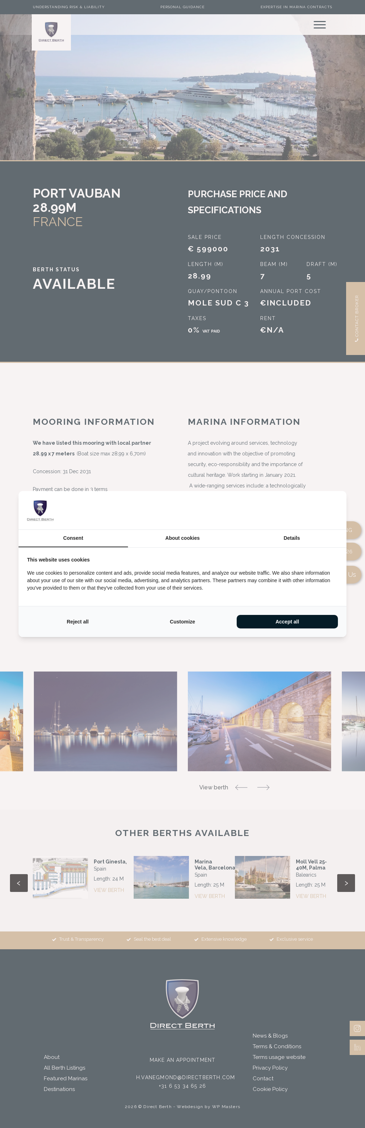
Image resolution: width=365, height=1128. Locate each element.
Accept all (287, 622)
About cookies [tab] (182, 538)
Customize (182, 622)
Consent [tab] (73, 538)
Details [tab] (292, 538)
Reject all (77, 622)
